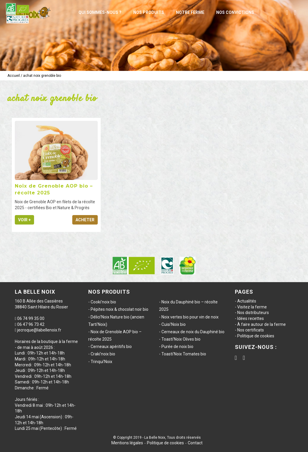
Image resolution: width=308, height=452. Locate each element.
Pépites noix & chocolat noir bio (119, 309)
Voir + (24, 219)
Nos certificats (250, 330)
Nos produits (148, 12)
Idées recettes (250, 318)
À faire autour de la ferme (261, 324)
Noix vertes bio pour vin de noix (190, 317)
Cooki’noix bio (103, 302)
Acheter (85, 219)
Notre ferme (190, 12)
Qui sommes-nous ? (99, 12)
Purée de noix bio (177, 346)
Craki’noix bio (103, 354)
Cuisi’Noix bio (173, 324)
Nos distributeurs (253, 312)
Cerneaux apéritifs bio (111, 346)
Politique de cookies (255, 336)
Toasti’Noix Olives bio (180, 339)
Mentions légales (127, 442)
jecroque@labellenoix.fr (39, 330)
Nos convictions (235, 12)
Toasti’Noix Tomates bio (183, 354)
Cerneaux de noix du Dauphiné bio (192, 331)
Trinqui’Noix (101, 361)
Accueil (13, 76)
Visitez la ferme (252, 307)
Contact (195, 442)
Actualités (246, 301)
